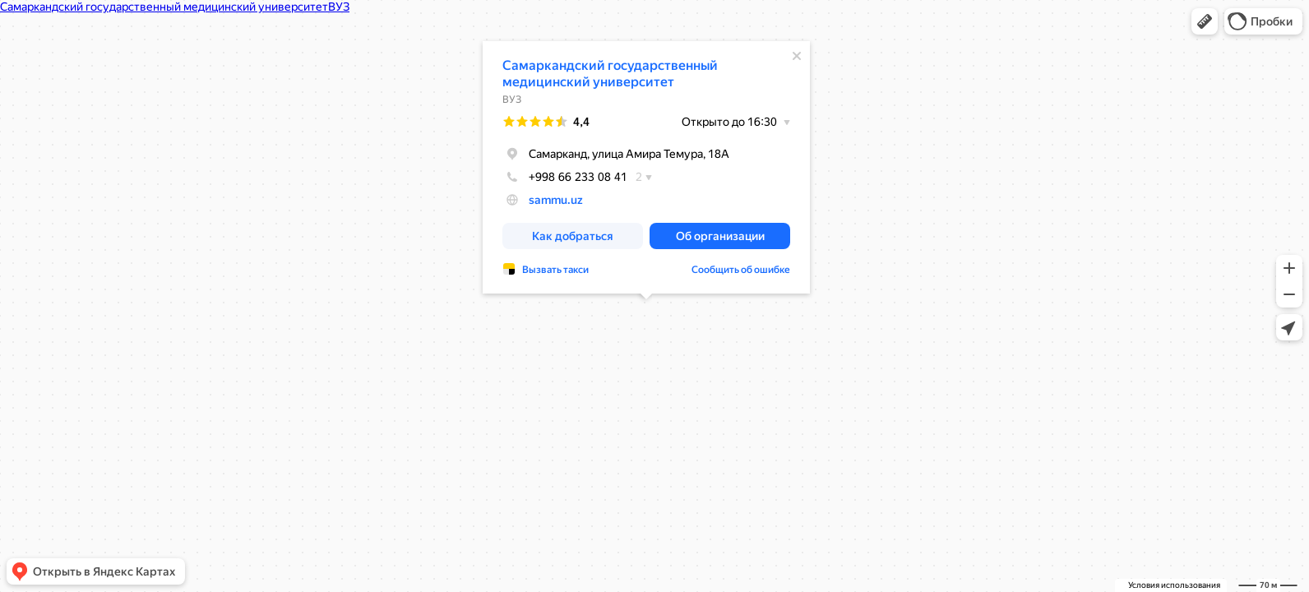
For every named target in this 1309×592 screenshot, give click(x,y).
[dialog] (646, 167)
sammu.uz (556, 199)
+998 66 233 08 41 (564, 176)
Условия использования (1174, 585)
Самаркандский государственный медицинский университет (610, 74)
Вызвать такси (555, 269)
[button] (1204, 21)
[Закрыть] (796, 55)
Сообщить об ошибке (741, 269)
